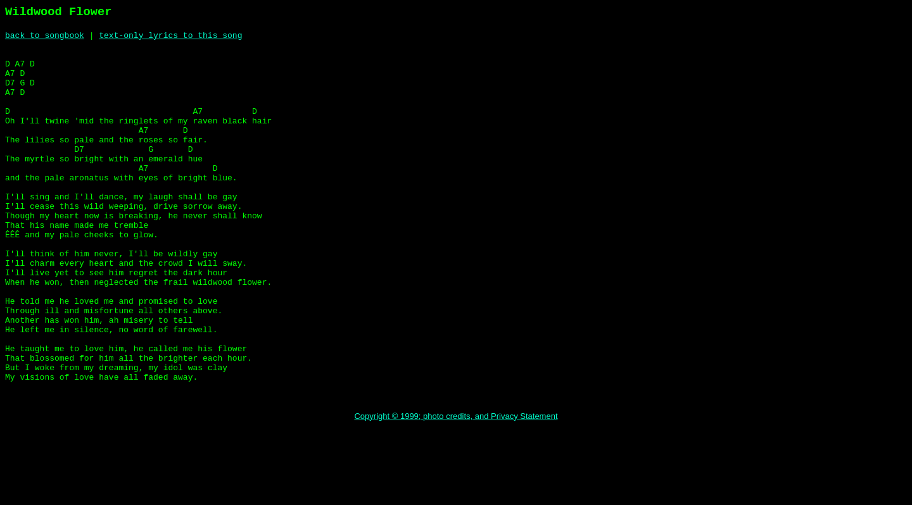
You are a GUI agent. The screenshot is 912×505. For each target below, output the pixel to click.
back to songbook (44, 36)
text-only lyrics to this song (170, 36)
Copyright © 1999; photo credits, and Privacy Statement (455, 490)
